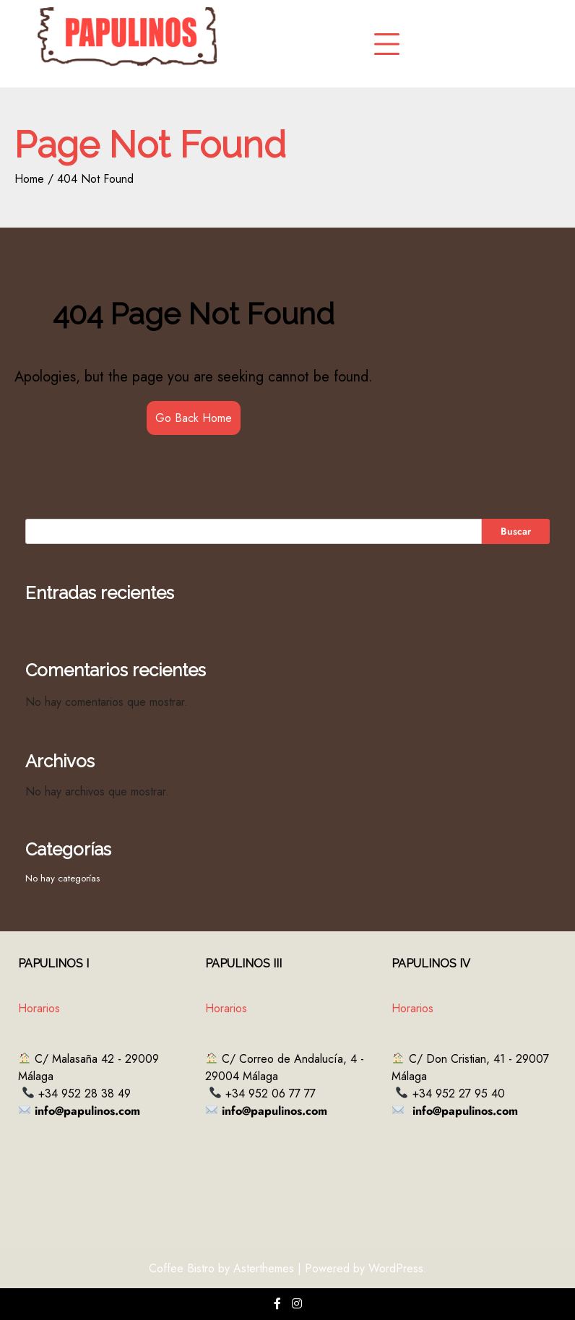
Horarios (39, 1008)
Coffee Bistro (182, 1268)
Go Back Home (193, 418)
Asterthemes (263, 1268)
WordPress (395, 1268)
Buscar (516, 531)
